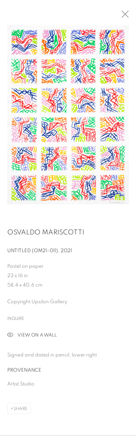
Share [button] (20, 409)
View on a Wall (32, 336)
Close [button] (123, 16)
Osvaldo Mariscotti (45, 233)
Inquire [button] (15, 319)
